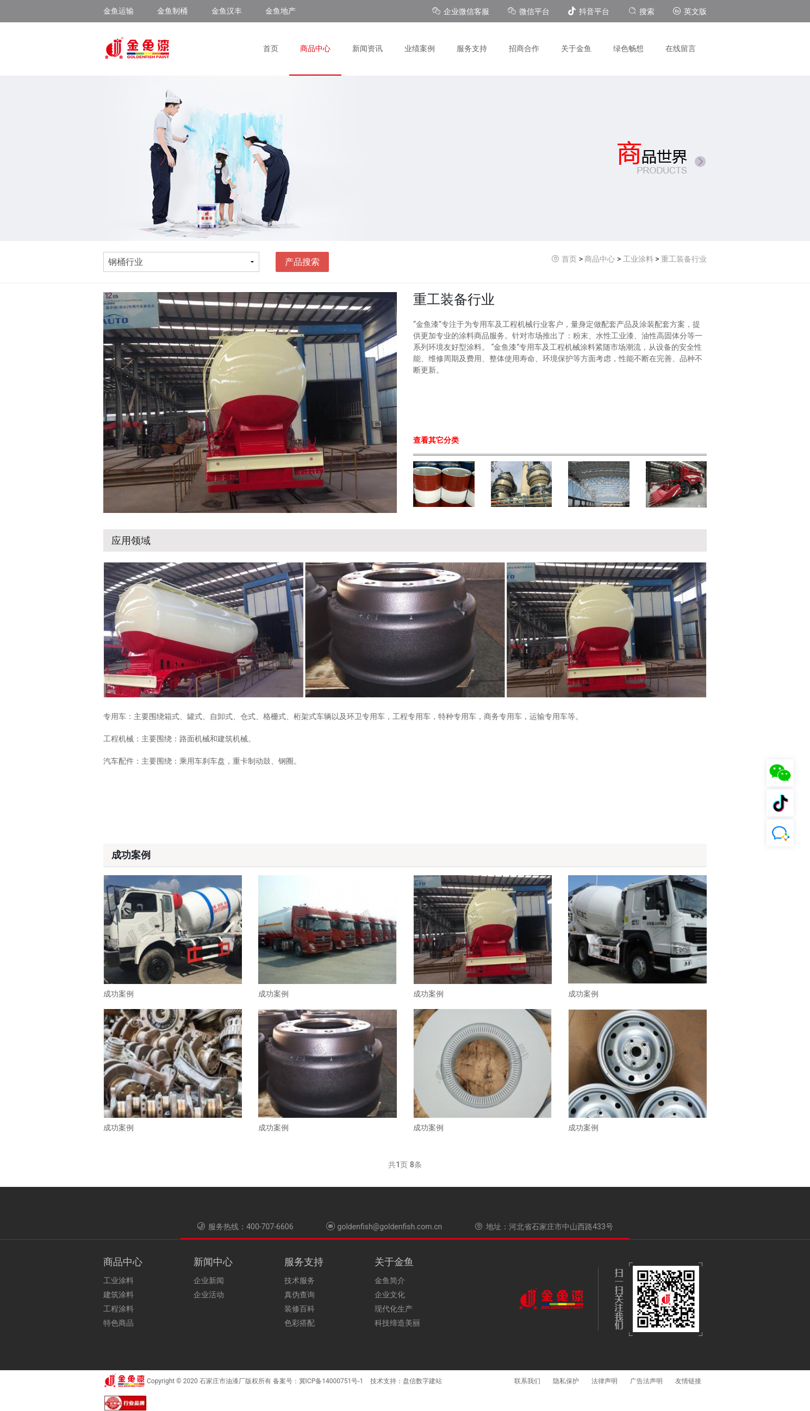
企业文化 (390, 1294)
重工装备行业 (684, 259)
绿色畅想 (628, 48)
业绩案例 (419, 48)
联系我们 (527, 1381)
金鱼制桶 (172, 11)
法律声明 (604, 1381)
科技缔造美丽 (397, 1323)
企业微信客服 (461, 11)
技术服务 (299, 1280)
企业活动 (209, 1294)
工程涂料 (118, 1308)
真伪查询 (299, 1294)
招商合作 (524, 48)
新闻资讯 (367, 48)
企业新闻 (209, 1280)
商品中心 (315, 48)
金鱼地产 (280, 11)
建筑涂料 (118, 1294)
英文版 (689, 11)
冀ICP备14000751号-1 (331, 1381)
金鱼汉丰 (226, 11)
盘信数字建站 (422, 1381)
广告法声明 (646, 1381)
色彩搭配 (299, 1323)
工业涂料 (638, 259)
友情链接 (688, 1381)
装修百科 (299, 1308)
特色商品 (118, 1323)
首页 (270, 48)
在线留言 (680, 48)
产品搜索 (302, 262)
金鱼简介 (390, 1280)
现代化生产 (394, 1308)
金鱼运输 (118, 11)
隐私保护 (566, 1381)
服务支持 (472, 48)
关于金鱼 (576, 48)
